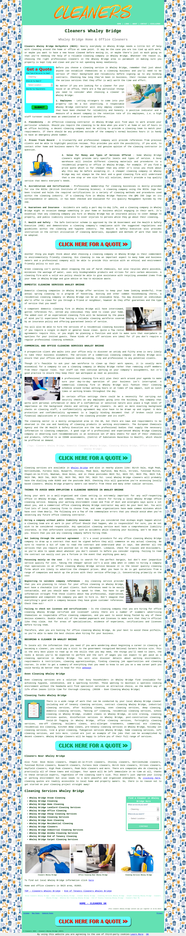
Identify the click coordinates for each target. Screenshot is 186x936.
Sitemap (26, 913)
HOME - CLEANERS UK (92, 903)
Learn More (136, 934)
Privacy (160, 913)
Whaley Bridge (79, 468)
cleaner (107, 86)
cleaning (112, 71)
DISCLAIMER (155, 24)
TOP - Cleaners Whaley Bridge (42, 891)
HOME (119, 24)
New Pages (36, 913)
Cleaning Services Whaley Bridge (54, 791)
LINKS (126, 24)
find (34, 762)
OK (147, 934)
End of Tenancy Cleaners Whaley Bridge (88, 891)
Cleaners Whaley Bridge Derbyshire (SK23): (52, 46)
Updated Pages (47, 913)
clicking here (151, 778)
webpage (86, 668)
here (91, 880)
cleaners (74, 59)
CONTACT (143, 24)
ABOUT (134, 24)
